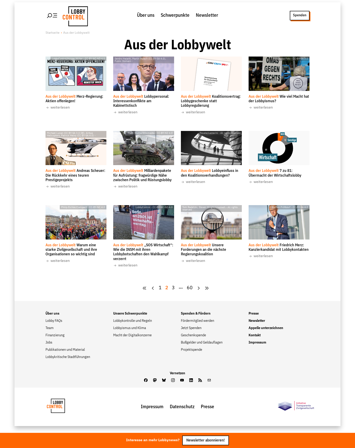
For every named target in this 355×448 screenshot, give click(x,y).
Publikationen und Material (65, 350)
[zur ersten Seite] (144, 288)
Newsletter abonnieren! (205, 440)
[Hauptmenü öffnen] (52, 16)
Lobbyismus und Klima (129, 328)
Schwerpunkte (175, 15)
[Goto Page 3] (173, 288)
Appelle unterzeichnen (266, 328)
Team (50, 328)
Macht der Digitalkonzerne (132, 335)
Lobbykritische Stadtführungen (68, 357)
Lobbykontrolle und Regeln (132, 321)
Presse (254, 313)
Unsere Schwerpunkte (130, 313)
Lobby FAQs (54, 321)
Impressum (257, 342)
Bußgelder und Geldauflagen (202, 342)
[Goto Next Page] (198, 288)
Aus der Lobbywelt (76, 32)
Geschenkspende (193, 335)
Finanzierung (55, 335)
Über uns (145, 15)
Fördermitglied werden (197, 321)
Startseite (53, 32)
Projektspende (191, 350)
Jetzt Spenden (191, 328)
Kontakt (255, 335)
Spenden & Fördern (196, 313)
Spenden (299, 15)
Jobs (49, 342)
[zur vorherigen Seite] (153, 288)
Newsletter (207, 15)
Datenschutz (182, 407)
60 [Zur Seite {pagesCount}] (190, 288)
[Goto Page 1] (160, 288)
